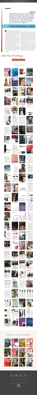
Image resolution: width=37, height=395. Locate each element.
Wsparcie (19, 379)
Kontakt (24, 379)
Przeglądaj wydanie (18, 59)
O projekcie (13, 379)
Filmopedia (5, 1)
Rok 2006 (10, 335)
